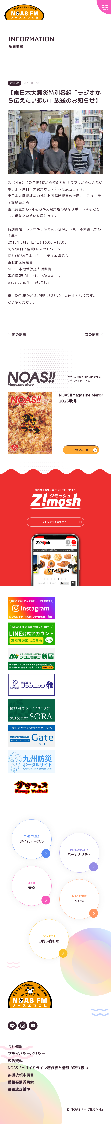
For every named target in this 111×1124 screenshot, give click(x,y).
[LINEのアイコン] (12, 1028)
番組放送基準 (19, 1089)
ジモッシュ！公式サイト (62, 522)
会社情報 (15, 1046)
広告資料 (15, 1061)
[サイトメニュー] (104, 7)
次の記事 (93, 334)
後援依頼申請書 (21, 1075)
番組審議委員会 (21, 1082)
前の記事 (17, 334)
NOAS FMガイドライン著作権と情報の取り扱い (48, 1068)
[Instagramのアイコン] (22, 1028)
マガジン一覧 (81, 449)
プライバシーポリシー (26, 1054)
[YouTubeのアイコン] (33, 1028)
